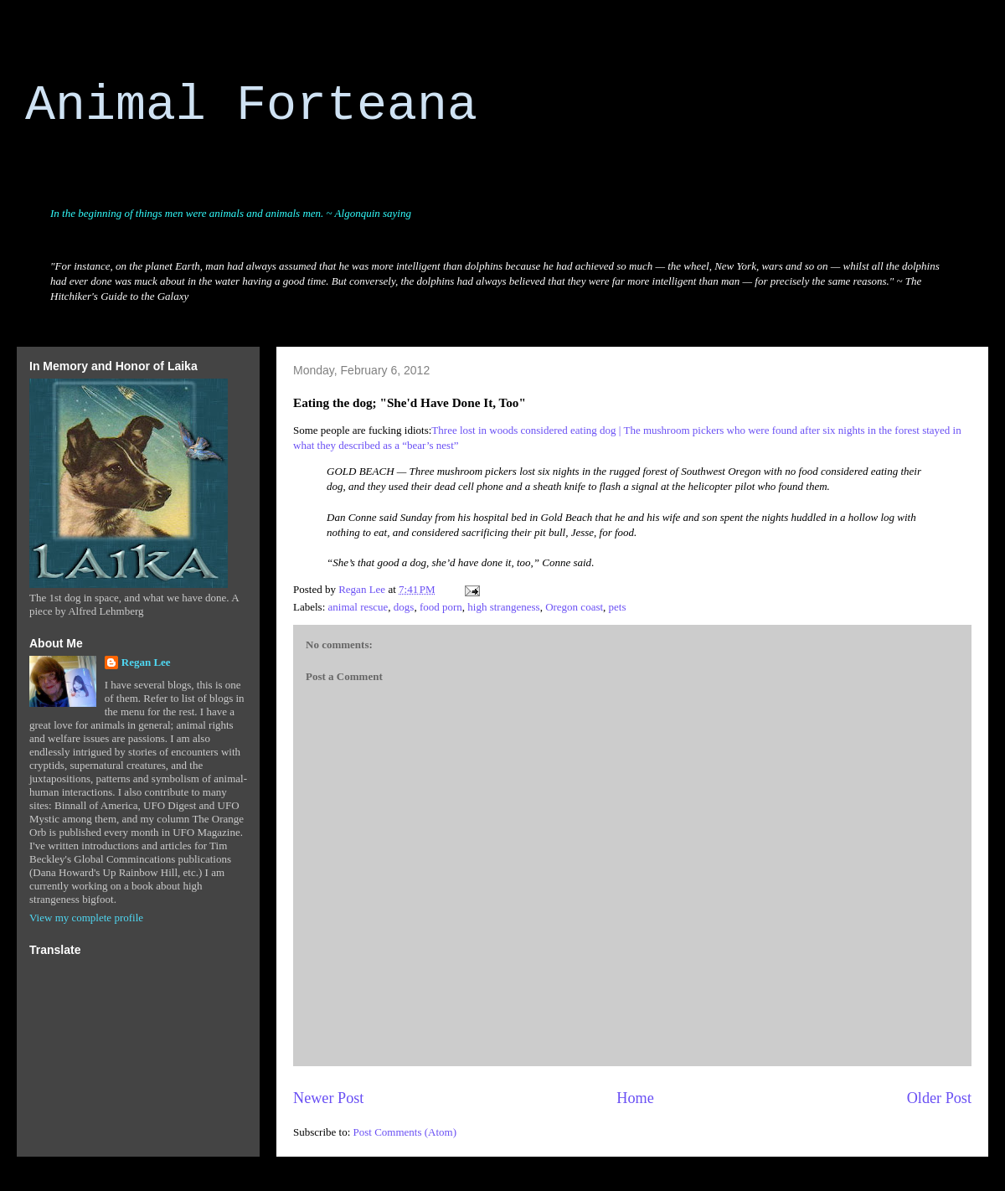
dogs (404, 607)
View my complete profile (86, 917)
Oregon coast (574, 607)
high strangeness (503, 607)
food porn (441, 607)
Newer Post (328, 1098)
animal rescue (358, 607)
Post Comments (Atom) (405, 1132)
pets (617, 607)
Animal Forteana (251, 105)
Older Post (939, 1098)
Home (634, 1098)
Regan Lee (146, 662)
